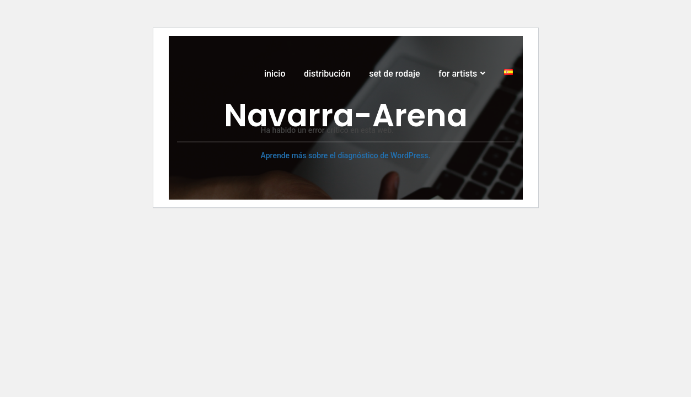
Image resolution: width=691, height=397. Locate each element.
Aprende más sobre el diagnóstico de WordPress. (346, 155)
